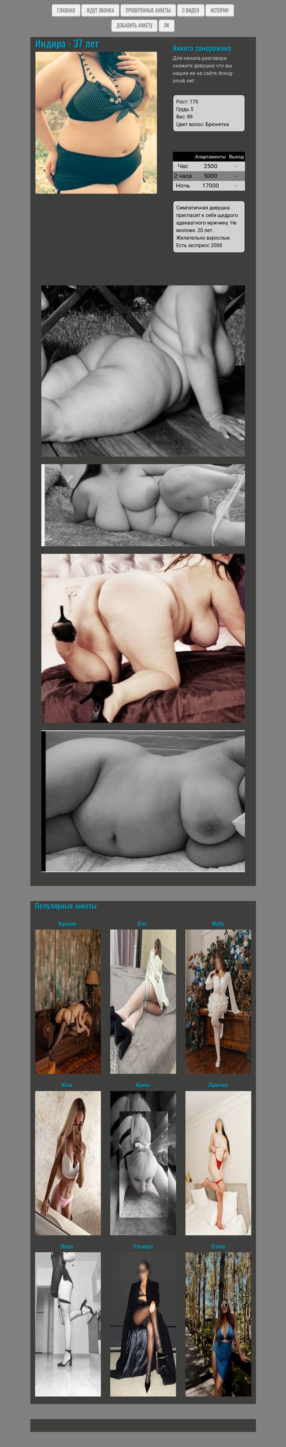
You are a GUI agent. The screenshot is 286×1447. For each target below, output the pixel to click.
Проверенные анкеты (148, 10)
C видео (190, 10)
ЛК (166, 25)
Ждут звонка (100, 10)
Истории (219, 10)
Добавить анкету (135, 25)
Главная (66, 10)
